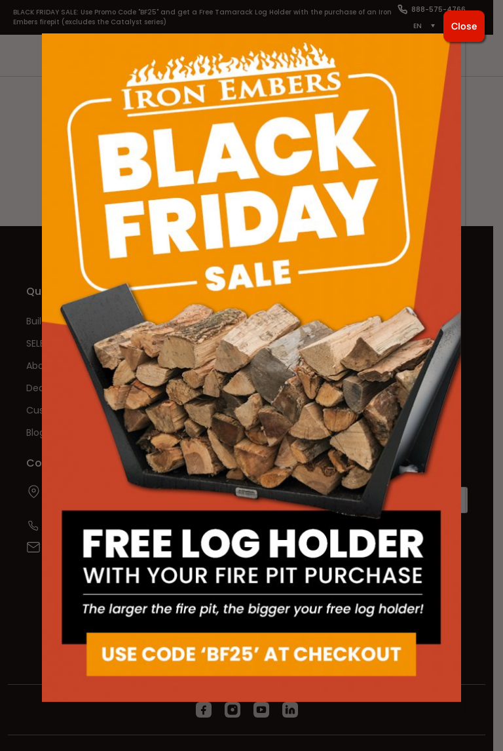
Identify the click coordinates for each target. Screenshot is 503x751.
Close (464, 26)
